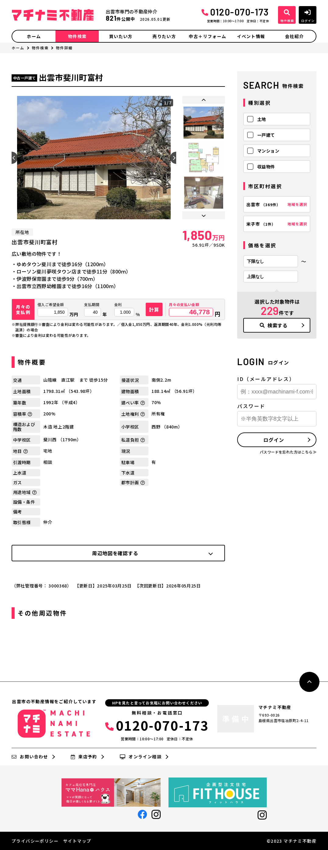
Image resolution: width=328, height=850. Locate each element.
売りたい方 (164, 36)
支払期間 (91, 304)
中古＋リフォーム (207, 36)
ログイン (273, 439)
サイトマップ (77, 841)
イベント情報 (251, 36)
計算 (154, 309)
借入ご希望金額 (50, 304)
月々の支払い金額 (184, 304)
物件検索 (77, 36)
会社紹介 (294, 36)
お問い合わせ (30, 756)
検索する (274, 325)
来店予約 (84, 756)
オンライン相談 (141, 756)
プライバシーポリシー (35, 841)
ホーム (34, 36)
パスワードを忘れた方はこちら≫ (288, 451)
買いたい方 (121, 36)
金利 (118, 304)
